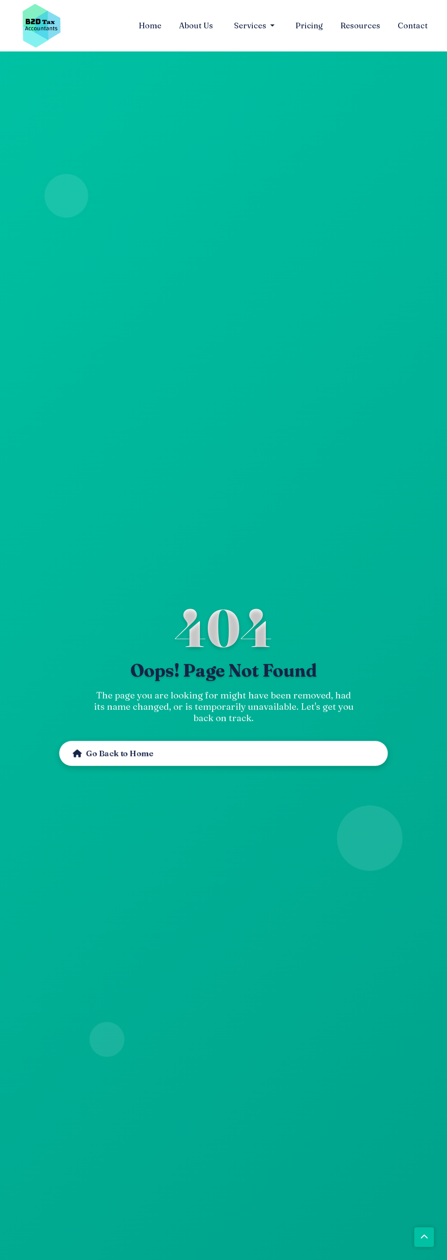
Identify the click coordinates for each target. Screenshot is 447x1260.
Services (251, 23)
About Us (196, 23)
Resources (360, 23)
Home (150, 23)
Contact (413, 23)
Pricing (309, 23)
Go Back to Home (110, 748)
